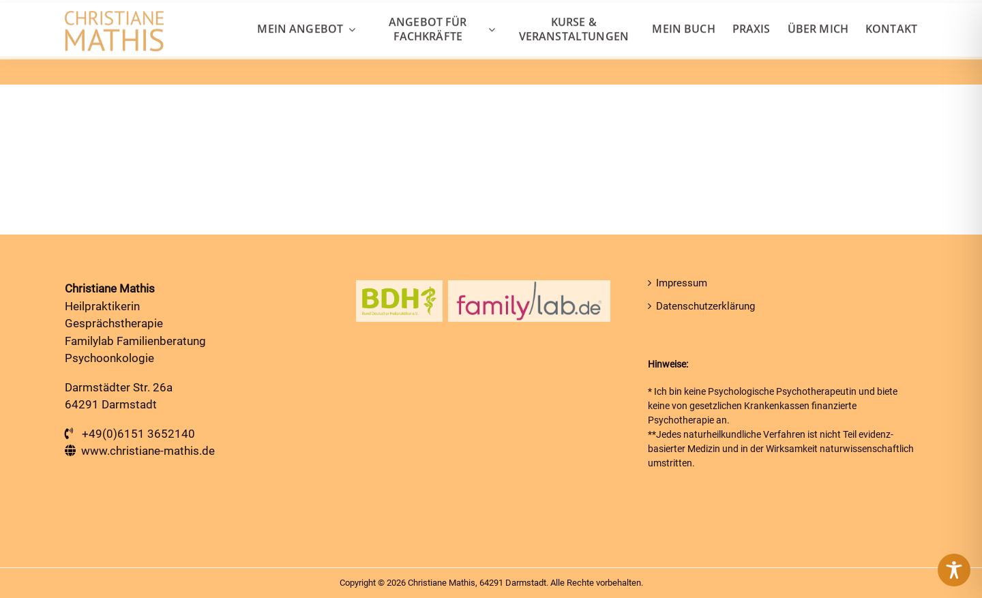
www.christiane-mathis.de (148, 451)
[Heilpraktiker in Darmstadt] (114, 19)
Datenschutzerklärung (705, 306)
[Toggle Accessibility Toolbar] (954, 570)
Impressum (681, 283)
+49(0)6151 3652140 (138, 433)
